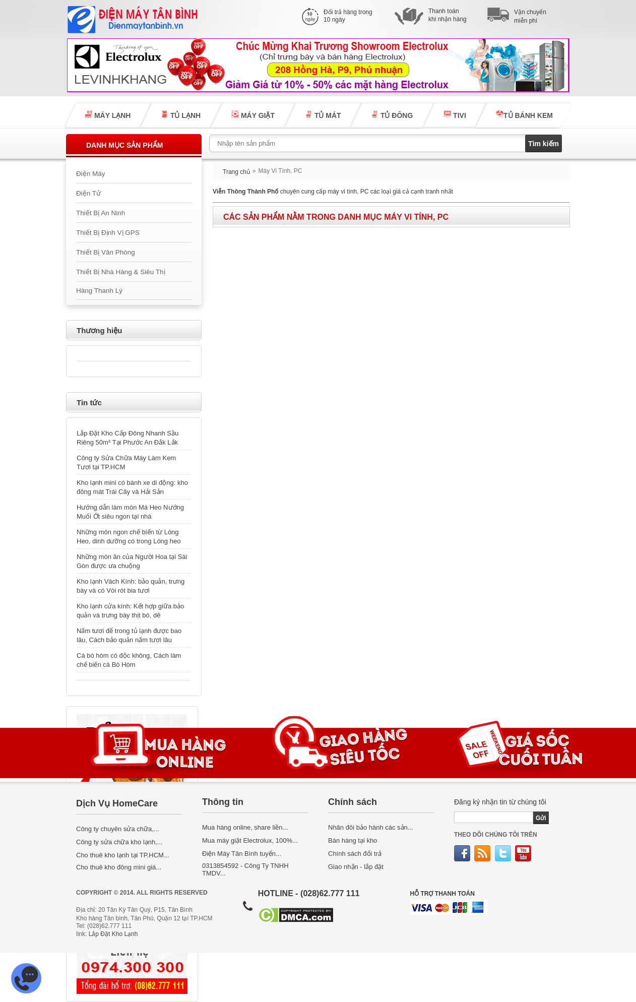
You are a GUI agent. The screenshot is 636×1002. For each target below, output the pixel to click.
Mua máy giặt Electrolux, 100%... (250, 840)
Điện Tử (88, 193)
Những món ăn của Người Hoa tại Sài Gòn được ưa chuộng (132, 561)
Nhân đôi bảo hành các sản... (370, 827)
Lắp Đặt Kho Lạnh (113, 933)
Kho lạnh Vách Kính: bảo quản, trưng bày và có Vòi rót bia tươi (130, 586)
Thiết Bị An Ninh (100, 213)
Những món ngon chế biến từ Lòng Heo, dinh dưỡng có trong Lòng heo (128, 536)
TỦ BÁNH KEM (524, 114)
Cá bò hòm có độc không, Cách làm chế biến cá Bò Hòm (129, 660)
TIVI (454, 114)
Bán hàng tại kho (352, 840)
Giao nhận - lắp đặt (356, 866)
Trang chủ (236, 171)
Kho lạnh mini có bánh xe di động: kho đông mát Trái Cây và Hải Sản (132, 487)
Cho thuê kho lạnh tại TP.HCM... (122, 855)
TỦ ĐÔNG (392, 114)
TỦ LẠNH (181, 114)
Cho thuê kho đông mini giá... (118, 867)
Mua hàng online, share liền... (245, 827)
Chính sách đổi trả (354, 853)
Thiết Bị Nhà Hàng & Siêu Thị (120, 272)
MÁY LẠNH (108, 114)
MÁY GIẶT (252, 114)
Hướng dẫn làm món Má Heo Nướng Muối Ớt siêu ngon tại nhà (130, 512)
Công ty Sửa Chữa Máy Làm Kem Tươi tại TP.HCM (126, 462)
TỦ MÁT (322, 114)
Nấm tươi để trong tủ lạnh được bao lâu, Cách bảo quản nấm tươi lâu (129, 635)
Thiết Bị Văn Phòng (105, 252)
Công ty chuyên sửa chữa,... (117, 829)
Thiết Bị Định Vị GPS (108, 232)
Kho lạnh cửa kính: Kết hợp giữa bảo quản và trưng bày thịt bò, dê (130, 610)
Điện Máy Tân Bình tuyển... (241, 853)
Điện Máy (90, 173)
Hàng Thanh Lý (99, 290)
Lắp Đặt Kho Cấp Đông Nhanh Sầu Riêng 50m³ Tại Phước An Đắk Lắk (127, 437)
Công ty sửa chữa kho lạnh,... (119, 842)
